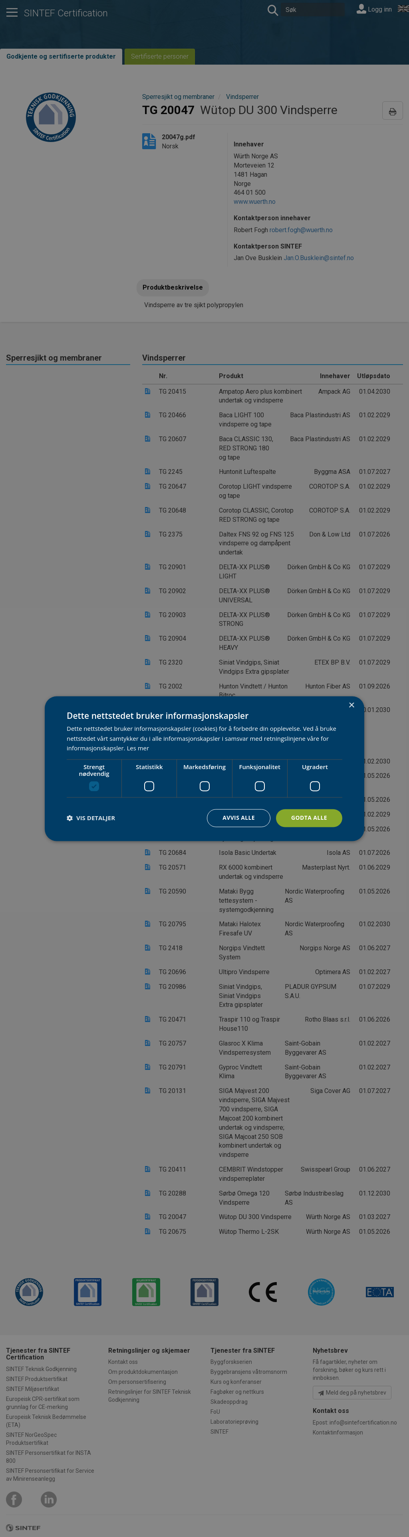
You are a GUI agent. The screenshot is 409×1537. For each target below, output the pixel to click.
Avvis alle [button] (238, 817)
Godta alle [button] (309, 817)
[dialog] (204, 768)
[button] (91, 818)
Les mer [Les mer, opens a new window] (138, 748)
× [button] (351, 705)
